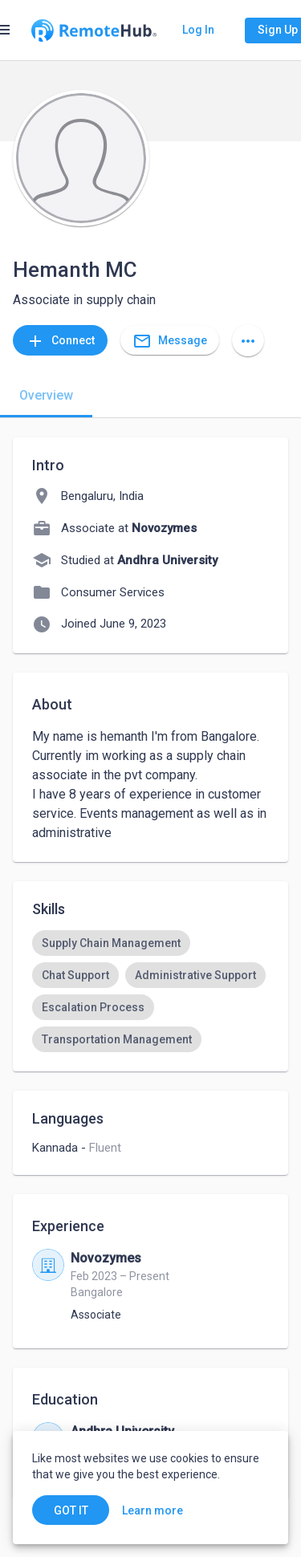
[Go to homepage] (94, 30)
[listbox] (150, 991)
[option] (111, 943)
